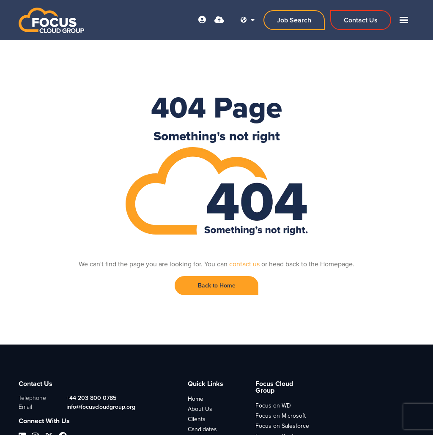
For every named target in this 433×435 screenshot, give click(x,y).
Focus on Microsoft (280, 415)
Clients (197, 419)
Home (195, 398)
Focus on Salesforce (282, 425)
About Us (200, 409)
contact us (244, 264)
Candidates (202, 429)
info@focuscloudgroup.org (100, 406)
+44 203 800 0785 (91, 398)
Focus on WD (273, 405)
